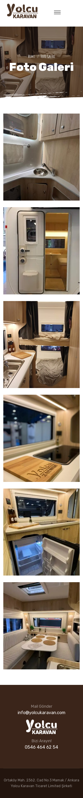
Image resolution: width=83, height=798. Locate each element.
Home (32, 56)
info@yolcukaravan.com (41, 712)
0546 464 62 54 (41, 747)
